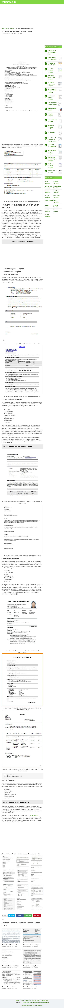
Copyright (22, 1000)
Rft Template (51, 132)
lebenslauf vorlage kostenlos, (28, 1005)
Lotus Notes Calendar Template (51, 70)
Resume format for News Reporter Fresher (33, 944)
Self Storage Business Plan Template (51, 77)
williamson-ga (9, 1)
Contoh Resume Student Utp (30, 986)
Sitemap (17, 1000)
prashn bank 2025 (38, 1005)
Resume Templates (6, 33)
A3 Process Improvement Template (51, 84)
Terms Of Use (28, 1000)
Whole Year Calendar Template (51, 165)
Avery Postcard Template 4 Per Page (52, 52)
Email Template (49, 200)
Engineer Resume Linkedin (9, 986)
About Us (34, 1000)
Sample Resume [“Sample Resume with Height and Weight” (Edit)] (35, 1002)
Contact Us (39, 1000)
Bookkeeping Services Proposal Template (52, 158)
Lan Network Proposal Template (51, 97)
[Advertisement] (32, 16)
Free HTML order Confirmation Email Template (52, 139)
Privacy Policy (45, 1000)
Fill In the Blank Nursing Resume (31, 965)
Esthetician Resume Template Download (12, 965)
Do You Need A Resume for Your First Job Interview (15, 944)
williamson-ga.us (27, 1002)
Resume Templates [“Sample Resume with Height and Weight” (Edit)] (44, 1002)
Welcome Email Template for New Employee (52, 90)
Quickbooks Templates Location (51, 127)
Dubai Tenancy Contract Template (52, 152)
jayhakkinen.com (34, 815)
